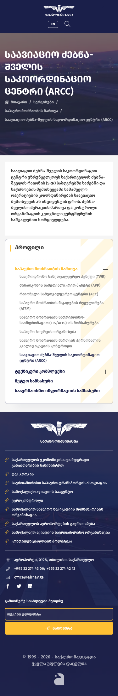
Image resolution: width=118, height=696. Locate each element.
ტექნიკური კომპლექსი (40, 371)
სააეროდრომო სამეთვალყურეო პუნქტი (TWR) (62, 276)
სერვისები (43, 102)
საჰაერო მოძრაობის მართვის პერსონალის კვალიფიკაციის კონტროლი (60, 343)
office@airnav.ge (29, 577)
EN (53, 24)
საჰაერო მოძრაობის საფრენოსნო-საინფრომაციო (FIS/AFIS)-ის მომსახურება (59, 320)
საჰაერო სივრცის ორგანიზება (48, 332)
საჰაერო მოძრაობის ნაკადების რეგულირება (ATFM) (62, 306)
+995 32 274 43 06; (29, 568)
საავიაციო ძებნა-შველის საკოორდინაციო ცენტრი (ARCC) (59, 358)
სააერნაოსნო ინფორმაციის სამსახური (57, 390)
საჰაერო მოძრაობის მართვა (31, 111)
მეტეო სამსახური (34, 381)
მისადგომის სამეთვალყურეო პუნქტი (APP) (60, 285)
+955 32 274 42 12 (61, 568)
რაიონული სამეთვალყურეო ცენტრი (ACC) (59, 294)
